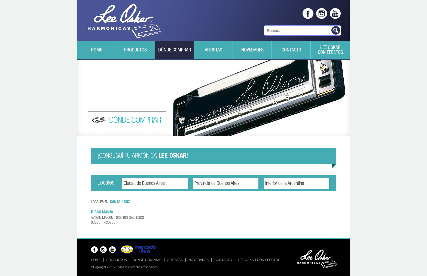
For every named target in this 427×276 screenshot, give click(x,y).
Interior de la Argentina (284, 183)
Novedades (252, 50)
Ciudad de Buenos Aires (144, 183)
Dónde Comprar (174, 50)
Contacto (291, 50)
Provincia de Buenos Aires (216, 183)
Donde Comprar (147, 260)
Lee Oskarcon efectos (330, 50)
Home (96, 50)
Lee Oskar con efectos (259, 260)
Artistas (213, 50)
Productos (135, 50)
